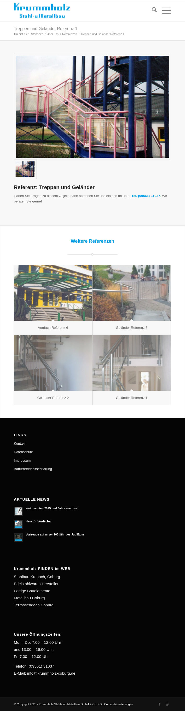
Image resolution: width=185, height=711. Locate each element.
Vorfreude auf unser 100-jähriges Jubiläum (55, 534)
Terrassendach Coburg (34, 605)
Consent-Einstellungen (118, 704)
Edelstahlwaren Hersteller (36, 584)
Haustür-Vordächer (38, 521)
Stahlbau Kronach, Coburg (37, 576)
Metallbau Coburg (29, 598)
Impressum (22, 460)
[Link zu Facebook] (159, 704)
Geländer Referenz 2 (53, 398)
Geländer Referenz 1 (132, 398)
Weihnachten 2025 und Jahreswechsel (52, 508)
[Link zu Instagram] (167, 704)
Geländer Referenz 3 (132, 328)
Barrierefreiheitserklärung (33, 469)
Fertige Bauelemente (32, 591)
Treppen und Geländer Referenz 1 (45, 28)
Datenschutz (23, 452)
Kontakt (19, 443)
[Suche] (152, 10)
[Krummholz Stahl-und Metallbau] (77, 10)
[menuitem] (152, 10)
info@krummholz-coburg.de (51, 673)
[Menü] (164, 10)
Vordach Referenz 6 (53, 328)
